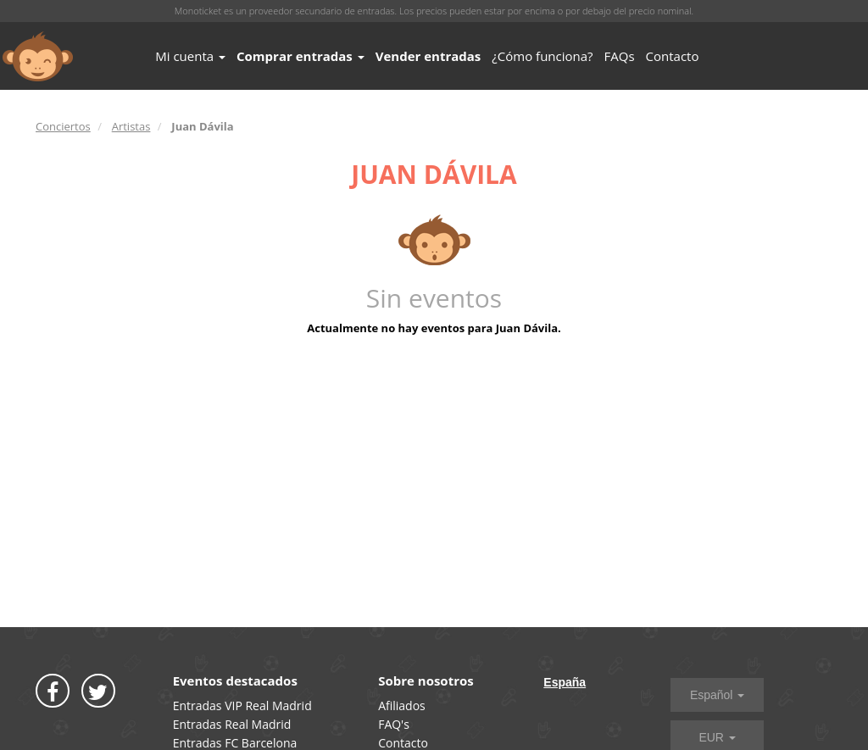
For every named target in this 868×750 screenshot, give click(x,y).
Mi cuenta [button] (190, 55)
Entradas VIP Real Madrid (242, 705)
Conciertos (63, 126)
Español (717, 695)
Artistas (131, 126)
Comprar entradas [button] (300, 55)
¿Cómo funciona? (542, 55)
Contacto (672, 55)
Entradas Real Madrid (232, 724)
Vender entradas (428, 55)
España (564, 682)
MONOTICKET (38, 57)
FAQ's (393, 724)
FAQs (619, 55)
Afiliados (402, 705)
